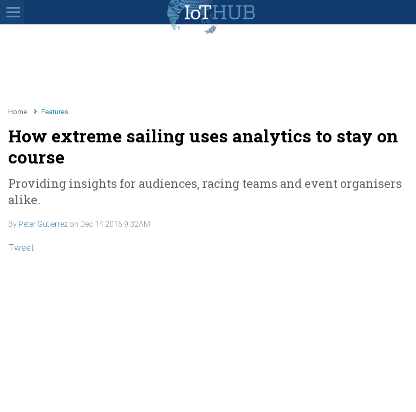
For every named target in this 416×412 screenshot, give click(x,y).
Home (17, 112)
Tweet (21, 247)
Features (54, 112)
